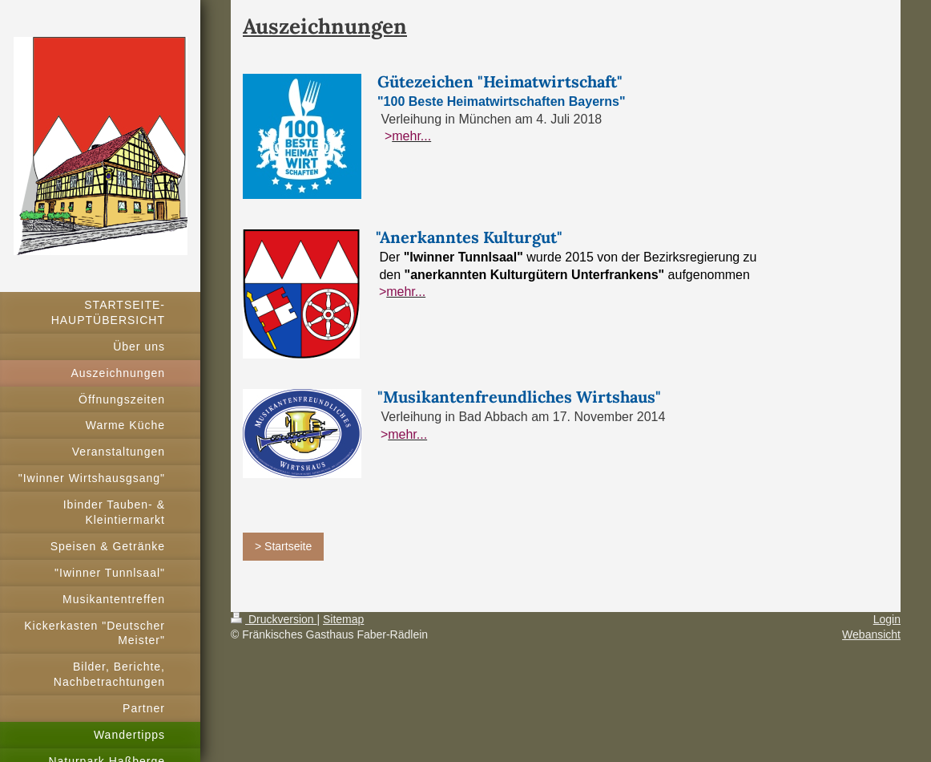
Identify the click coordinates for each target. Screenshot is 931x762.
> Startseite (283, 546)
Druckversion (273, 619)
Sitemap (343, 619)
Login (887, 619)
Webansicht (871, 634)
